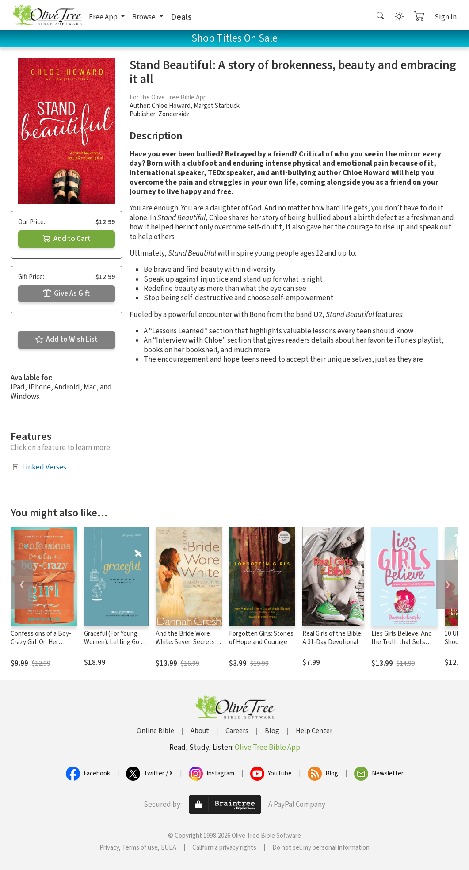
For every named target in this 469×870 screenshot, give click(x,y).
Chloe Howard (171, 106)
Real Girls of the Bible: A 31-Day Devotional (332, 638)
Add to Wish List (66, 339)
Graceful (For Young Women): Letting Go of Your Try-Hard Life (115, 642)
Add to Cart (67, 238)
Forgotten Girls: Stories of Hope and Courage (261, 638)
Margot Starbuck (217, 106)
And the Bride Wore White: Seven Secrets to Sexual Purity (185, 642)
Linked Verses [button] (44, 467)
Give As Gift (66, 293)
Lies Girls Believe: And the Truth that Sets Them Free (401, 642)
